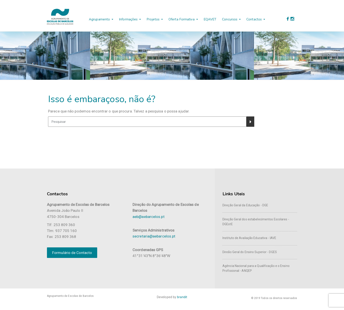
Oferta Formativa (181, 19)
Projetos (153, 19)
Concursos (229, 19)
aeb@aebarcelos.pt (149, 216)
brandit (182, 297)
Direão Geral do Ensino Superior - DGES (249, 252)
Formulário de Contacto (72, 252)
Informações (128, 19)
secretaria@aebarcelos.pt (154, 236)
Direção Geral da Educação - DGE (245, 205)
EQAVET (210, 19)
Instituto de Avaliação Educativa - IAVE (249, 238)
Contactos (254, 19)
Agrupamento (99, 19)
